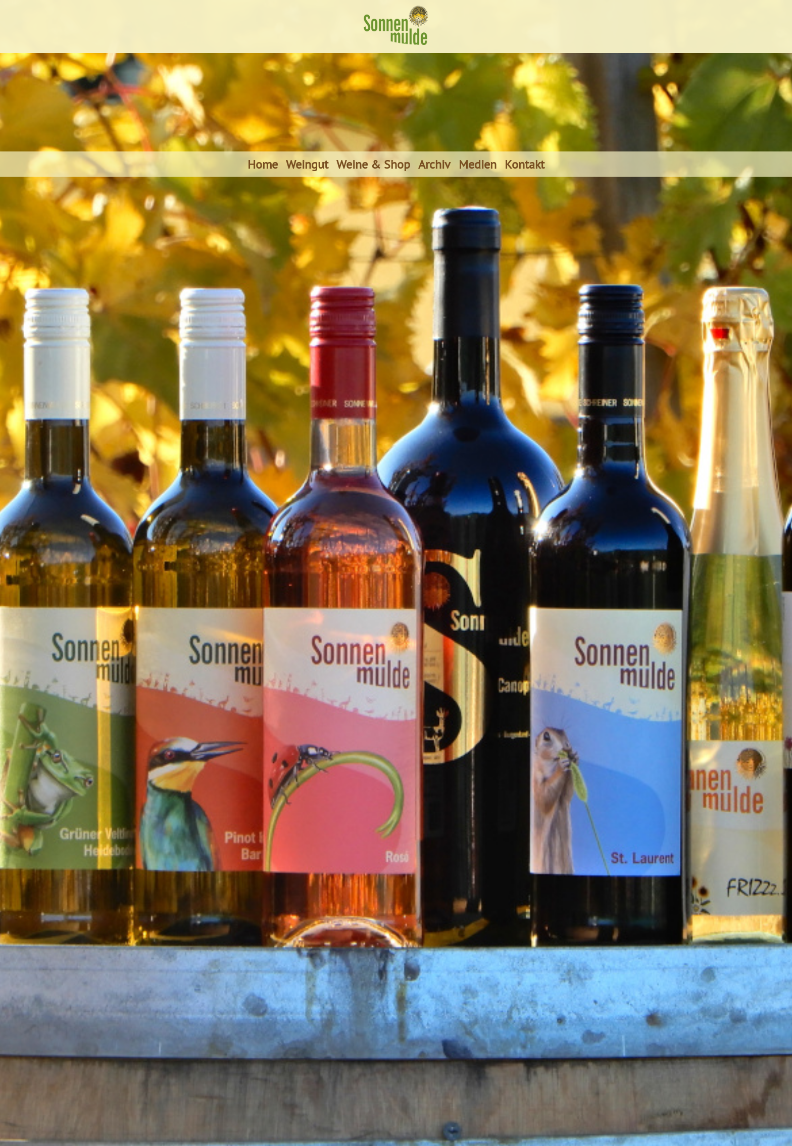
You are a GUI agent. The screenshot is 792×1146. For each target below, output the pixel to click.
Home (262, 164)
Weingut (307, 164)
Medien (478, 164)
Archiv (434, 164)
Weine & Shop (373, 164)
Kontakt (524, 164)
